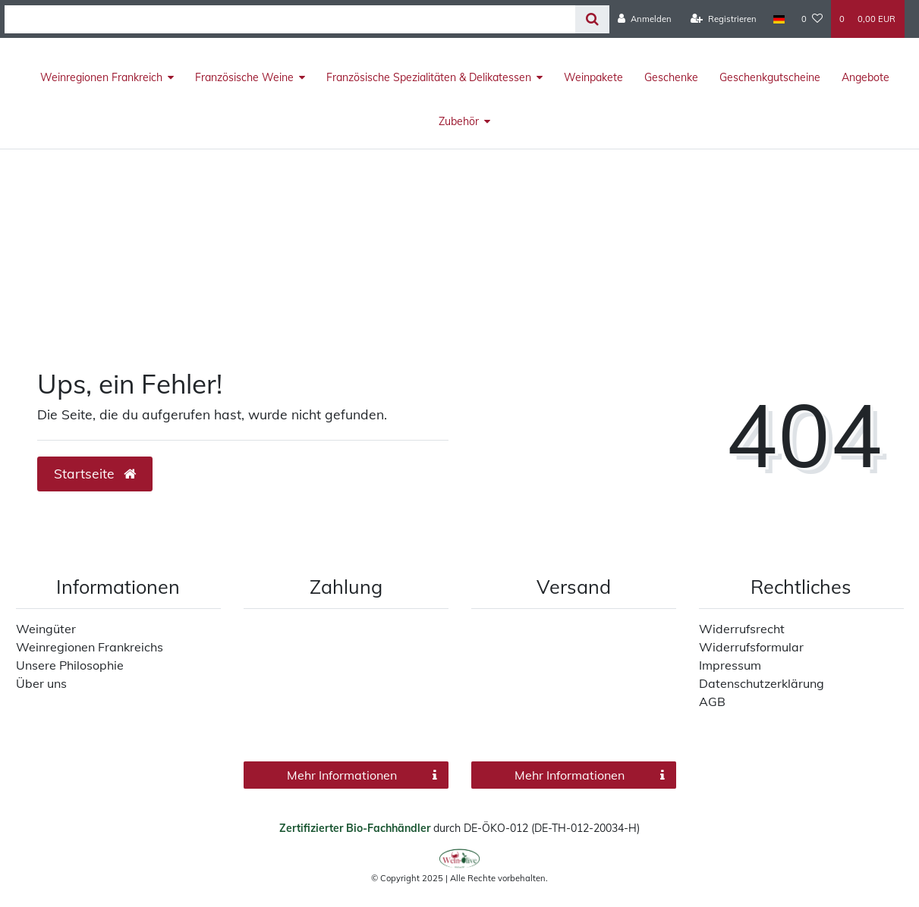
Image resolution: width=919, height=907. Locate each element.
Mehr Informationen (361, 775)
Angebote (865, 77)
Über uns (41, 683)
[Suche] (592, 19)
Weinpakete (593, 77)
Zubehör (459, 121)
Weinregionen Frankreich (101, 77)
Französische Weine (244, 77)
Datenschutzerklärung (761, 683)
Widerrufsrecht (742, 628)
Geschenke (671, 77)
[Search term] (290, 19)
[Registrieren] (723, 19)
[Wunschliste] (812, 19)
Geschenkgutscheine (769, 77)
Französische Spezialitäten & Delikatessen (428, 77)
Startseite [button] (95, 473)
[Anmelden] (644, 19)
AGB (712, 701)
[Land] (779, 19)
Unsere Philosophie (70, 665)
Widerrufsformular (751, 646)
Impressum (730, 665)
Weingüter (46, 628)
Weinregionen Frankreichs (89, 646)
